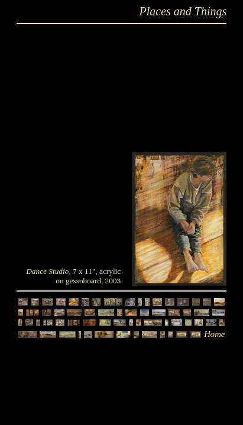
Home (214, 334)
